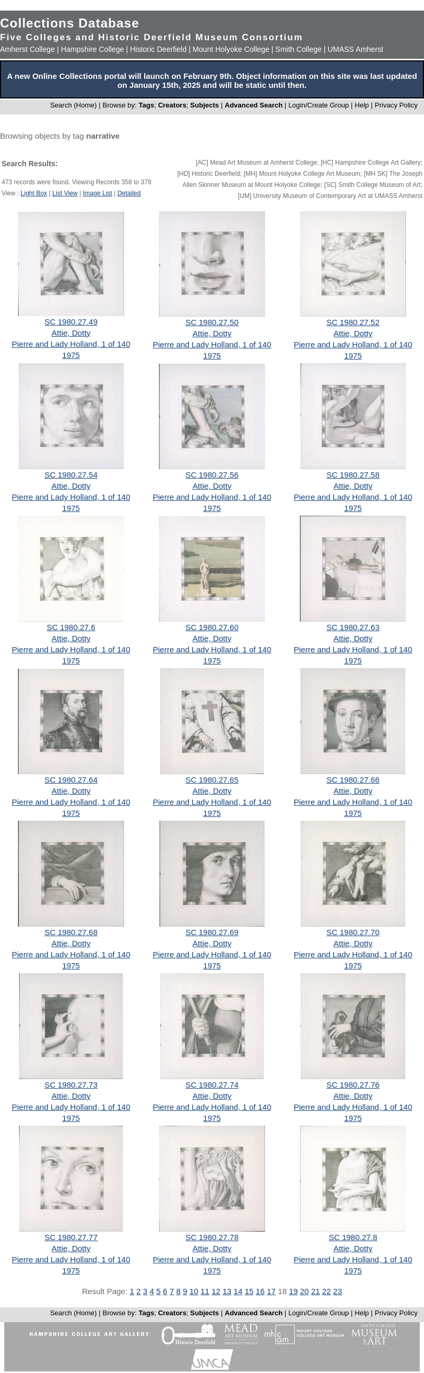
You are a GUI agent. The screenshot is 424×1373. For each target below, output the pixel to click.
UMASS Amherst (355, 49)
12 (215, 1291)
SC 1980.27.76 (352, 1084)
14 (238, 1291)
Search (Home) (73, 105)
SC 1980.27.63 (352, 627)
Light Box (34, 193)
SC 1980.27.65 (212, 779)
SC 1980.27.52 (352, 322)
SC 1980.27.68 (71, 932)
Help (362, 105)
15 (249, 1291)
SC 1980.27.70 (352, 932)
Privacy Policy (396, 105)
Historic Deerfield (158, 49)
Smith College (299, 49)
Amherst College (27, 49)
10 (193, 1291)
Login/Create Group (319, 105)
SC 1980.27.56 (212, 474)
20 (304, 1291)
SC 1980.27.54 (71, 474)
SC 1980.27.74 (212, 1084)
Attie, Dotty (70, 332)
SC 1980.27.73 (71, 1084)
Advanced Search (253, 105)
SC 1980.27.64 (71, 779)
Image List (97, 193)
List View (65, 193)
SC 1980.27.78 (212, 1237)
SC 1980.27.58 (352, 474)
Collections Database (69, 23)
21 (315, 1291)
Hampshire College (92, 49)
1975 (71, 355)
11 (204, 1291)
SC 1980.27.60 (212, 627)
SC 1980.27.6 (71, 627)
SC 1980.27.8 (353, 1237)
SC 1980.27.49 (71, 321)
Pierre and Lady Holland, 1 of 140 (71, 343)
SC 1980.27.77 (71, 1237)
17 (271, 1291)
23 (337, 1291)
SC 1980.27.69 (212, 932)
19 (293, 1291)
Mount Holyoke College (230, 49)
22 (326, 1291)
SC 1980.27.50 (212, 322)
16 (260, 1291)
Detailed (128, 193)
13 (227, 1291)
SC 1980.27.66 (352, 779)
